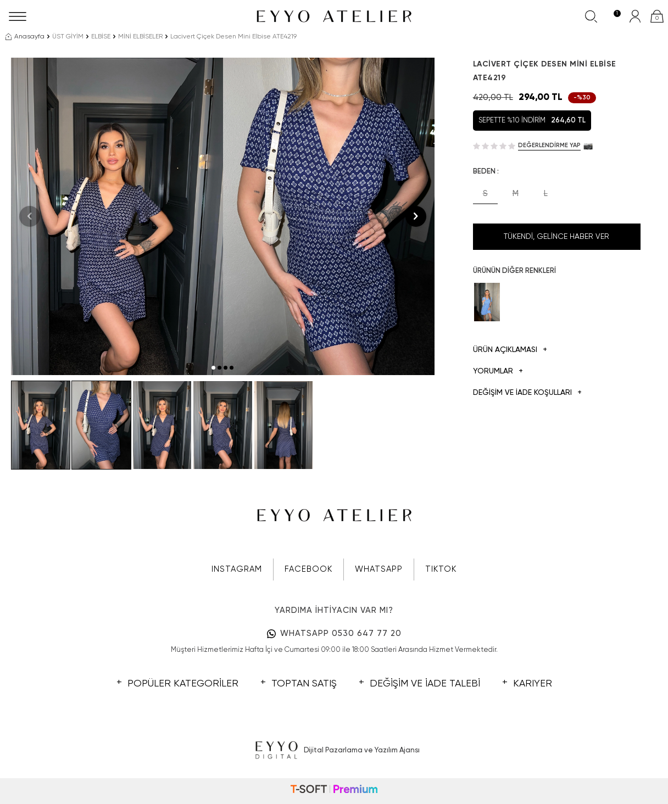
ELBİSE (100, 37)
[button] (213, 368)
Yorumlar (498, 371)
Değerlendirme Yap (549, 145)
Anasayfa (24, 37)
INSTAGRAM (236, 569)
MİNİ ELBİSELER (140, 37)
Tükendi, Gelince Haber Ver (556, 237)
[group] (117, 216)
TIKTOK (441, 569)
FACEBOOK (308, 569)
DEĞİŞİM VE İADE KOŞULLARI (527, 393)
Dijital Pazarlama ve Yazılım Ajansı (334, 750)
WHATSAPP (379, 569)
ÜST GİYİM (68, 37)
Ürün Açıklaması (510, 350)
